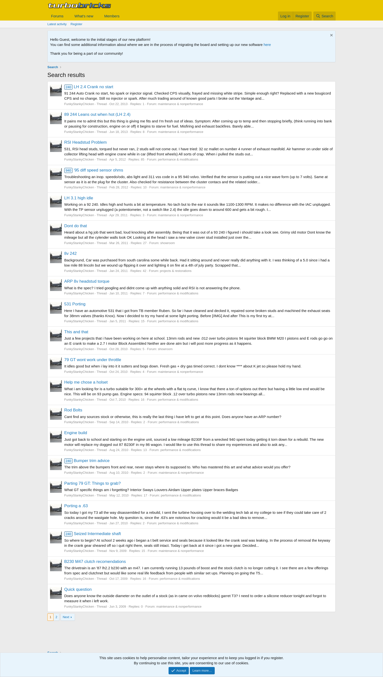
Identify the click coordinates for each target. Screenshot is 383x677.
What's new (83, 16)
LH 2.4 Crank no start (88, 87)
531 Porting (74, 304)
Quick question (78, 589)
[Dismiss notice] (331, 35)
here (267, 45)
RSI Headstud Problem (85, 142)
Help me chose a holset (86, 382)
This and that (76, 332)
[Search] (324, 16)
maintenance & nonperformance (180, 104)
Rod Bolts (73, 410)
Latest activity (57, 24)
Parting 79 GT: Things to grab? (92, 483)
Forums (57, 16)
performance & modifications (178, 159)
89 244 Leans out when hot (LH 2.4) (97, 114)
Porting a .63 (76, 506)
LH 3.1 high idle (78, 198)
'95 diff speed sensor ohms (93, 170)
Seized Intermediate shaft (92, 533)
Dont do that (75, 226)
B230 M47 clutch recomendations (95, 561)
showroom (167, 243)
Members (112, 16)
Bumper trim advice (86, 460)
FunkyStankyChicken (79, 104)
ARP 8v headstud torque (86, 281)
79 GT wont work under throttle (92, 359)
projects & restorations (176, 271)
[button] (67, 16)
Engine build (75, 432)
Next (66, 617)
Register (76, 24)
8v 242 (70, 253)
